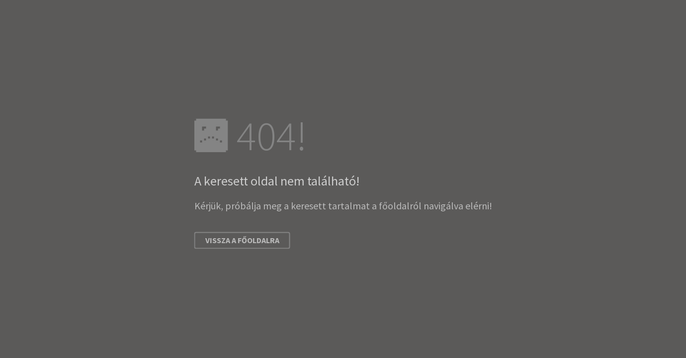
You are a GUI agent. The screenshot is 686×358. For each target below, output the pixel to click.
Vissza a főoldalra (242, 241)
